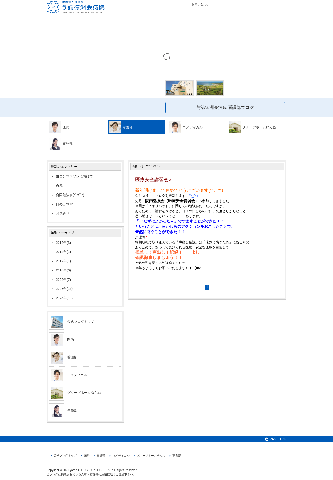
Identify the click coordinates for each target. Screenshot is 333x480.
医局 (66, 127)
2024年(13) (64, 298)
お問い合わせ (200, 4)
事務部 (68, 144)
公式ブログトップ (80, 322)
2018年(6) (63, 270)
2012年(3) (63, 243)
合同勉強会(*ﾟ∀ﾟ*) (70, 195)
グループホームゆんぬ (259, 127)
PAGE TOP (275, 439)
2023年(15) (64, 289)
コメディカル (193, 127)
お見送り (62, 213)
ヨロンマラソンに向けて (74, 176)
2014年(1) (63, 252)
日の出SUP (64, 204)
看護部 (72, 357)
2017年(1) (63, 261)
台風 (59, 186)
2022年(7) (63, 280)
